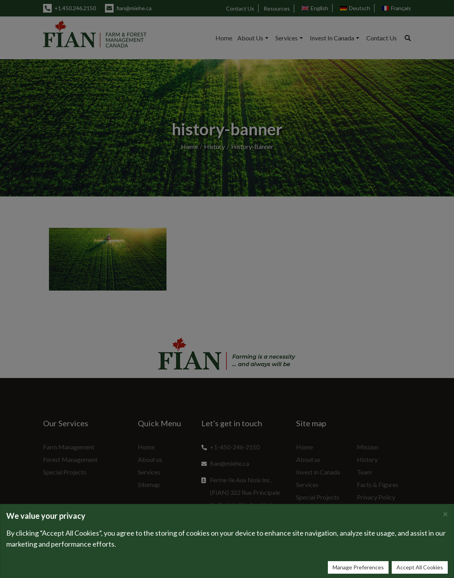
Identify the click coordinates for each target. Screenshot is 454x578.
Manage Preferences (358, 567)
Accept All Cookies (419, 567)
